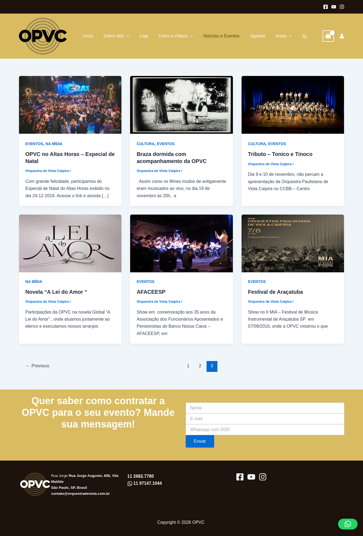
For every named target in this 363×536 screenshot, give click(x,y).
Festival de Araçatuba (276, 292)
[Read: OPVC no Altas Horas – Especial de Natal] (70, 104)
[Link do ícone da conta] (341, 36)
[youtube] (251, 477)
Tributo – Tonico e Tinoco (280, 154)
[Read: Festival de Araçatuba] (293, 243)
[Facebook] (325, 6)
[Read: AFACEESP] (181, 243)
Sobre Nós (114, 36)
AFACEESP (151, 292)
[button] (292, 36)
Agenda (248, 36)
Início (87, 36)
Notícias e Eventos (214, 36)
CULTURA (146, 144)
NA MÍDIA (54, 144)
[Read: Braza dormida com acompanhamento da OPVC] (181, 104)
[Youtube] (333, 6)
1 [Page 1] (188, 366)
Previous (38, 366)
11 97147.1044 (147, 483)
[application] (124, 36)
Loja (140, 36)
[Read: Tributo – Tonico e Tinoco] (293, 104)
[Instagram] (341, 6)
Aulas (272, 36)
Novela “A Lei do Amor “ (56, 292)
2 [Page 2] (200, 366)
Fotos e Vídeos (170, 36)
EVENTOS (34, 144)
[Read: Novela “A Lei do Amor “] (70, 243)
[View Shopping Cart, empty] (328, 36)
